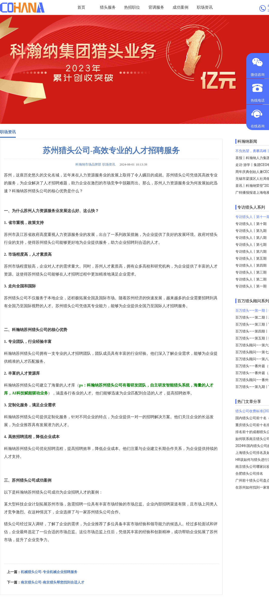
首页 (81, 7)
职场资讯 (205, 7)
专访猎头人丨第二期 (251, 279)
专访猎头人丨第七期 (251, 245)
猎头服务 (108, 7)
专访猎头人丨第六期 (251, 251)
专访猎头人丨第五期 (251, 258)
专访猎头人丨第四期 (251, 265)
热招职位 (132, 7)
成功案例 (180, 7)
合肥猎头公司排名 (249, 473)
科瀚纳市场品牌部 (88, 164)
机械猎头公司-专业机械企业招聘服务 (49, 572)
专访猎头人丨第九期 (251, 231)
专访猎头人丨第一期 (251, 286)
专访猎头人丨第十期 (251, 224)
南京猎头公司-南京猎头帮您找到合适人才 (52, 582)
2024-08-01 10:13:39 (131, 164)
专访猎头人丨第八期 (251, 238)
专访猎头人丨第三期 (251, 272)
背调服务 (156, 7)
